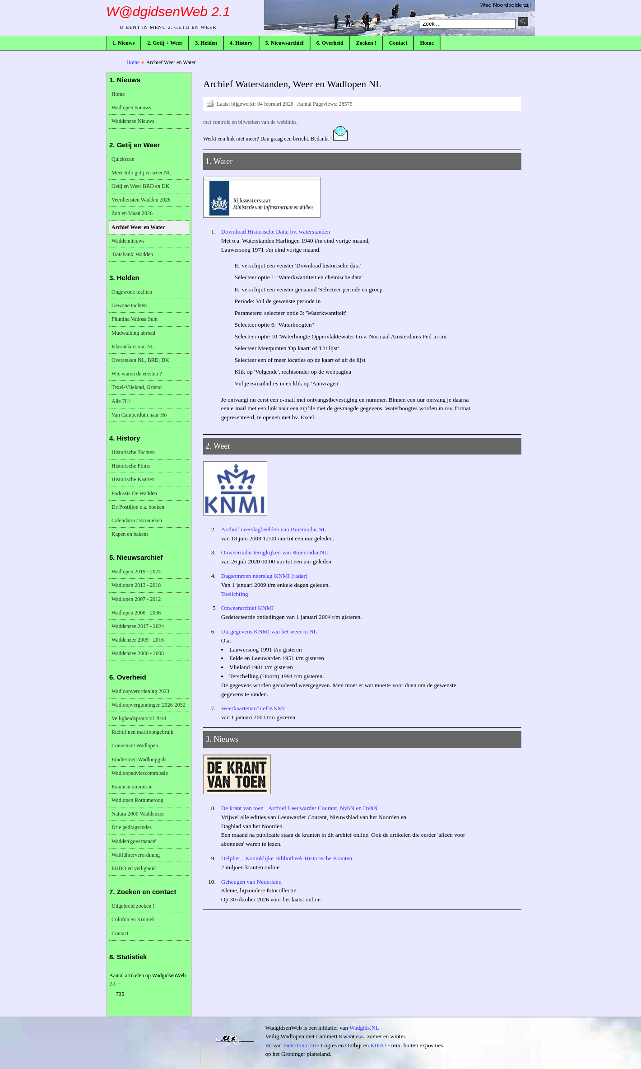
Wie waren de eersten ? (136, 373)
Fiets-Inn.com (299, 1045)
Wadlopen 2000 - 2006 (136, 613)
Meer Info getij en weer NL (141, 172)
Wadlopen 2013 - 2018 (136, 585)
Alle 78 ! (121, 401)
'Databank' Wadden (132, 254)
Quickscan (123, 159)
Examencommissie (132, 786)
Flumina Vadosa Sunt (134, 319)
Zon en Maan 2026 (132, 213)
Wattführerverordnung (135, 855)
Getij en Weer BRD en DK (140, 186)
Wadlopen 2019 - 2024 (136, 571)
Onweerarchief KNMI (247, 608)
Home (132, 62)
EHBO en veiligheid (133, 868)
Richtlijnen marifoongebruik (142, 732)
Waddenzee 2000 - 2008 (137, 653)
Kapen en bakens (130, 534)
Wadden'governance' (133, 841)
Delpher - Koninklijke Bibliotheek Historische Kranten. (287, 858)
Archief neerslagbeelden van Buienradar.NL (273, 529)
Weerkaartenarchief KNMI (253, 708)
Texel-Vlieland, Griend (136, 387)
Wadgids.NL (364, 1027)
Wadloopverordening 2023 (140, 691)
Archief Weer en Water (138, 227)
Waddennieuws (127, 241)
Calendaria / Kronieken (136, 520)
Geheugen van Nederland (251, 881)
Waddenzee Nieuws (132, 121)
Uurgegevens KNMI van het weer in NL (269, 631)
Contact (119, 933)
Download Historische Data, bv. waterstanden (275, 231)
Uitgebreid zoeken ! (132, 906)
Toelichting (234, 594)
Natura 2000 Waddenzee (137, 814)
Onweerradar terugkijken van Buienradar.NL (274, 552)
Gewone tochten (129, 305)
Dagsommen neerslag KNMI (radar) (264, 575)
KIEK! (378, 1045)
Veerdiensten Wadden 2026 (141, 200)
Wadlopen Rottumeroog (137, 800)
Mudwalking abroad (133, 333)
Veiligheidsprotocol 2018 (138, 718)
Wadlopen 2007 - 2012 (136, 599)
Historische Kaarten (133, 479)
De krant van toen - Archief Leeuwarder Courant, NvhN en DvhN (299, 808)
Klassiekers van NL (132, 346)
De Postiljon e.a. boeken (137, 507)
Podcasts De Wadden (134, 493)
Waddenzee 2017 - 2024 (137, 626)
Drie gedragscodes (131, 827)
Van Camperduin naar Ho (139, 415)
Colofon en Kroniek (133, 919)
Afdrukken (209, 102)
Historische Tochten (133, 452)
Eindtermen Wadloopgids (139, 759)
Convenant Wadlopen (134, 745)
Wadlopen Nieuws (131, 107)
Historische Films (130, 466)
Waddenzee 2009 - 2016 (137, 640)
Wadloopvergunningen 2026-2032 (148, 705)
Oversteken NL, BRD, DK (140, 360)
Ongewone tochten (131, 292)
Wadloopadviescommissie (139, 773)
